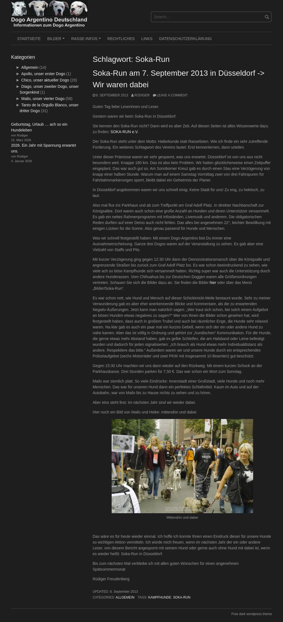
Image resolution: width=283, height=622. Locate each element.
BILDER (56, 40)
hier (213, 282)
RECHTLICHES (121, 38)
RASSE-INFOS (87, 40)
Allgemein (125, 597)
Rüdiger (142, 95)
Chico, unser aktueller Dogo (45, 80)
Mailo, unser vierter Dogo (42, 98)
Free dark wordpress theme (251, 614)
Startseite (29, 38)
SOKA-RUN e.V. (124, 132)
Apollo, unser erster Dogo (43, 74)
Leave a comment (172, 95)
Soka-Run (181, 597)
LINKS (146, 38)
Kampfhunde (159, 597)
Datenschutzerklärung (185, 38)
